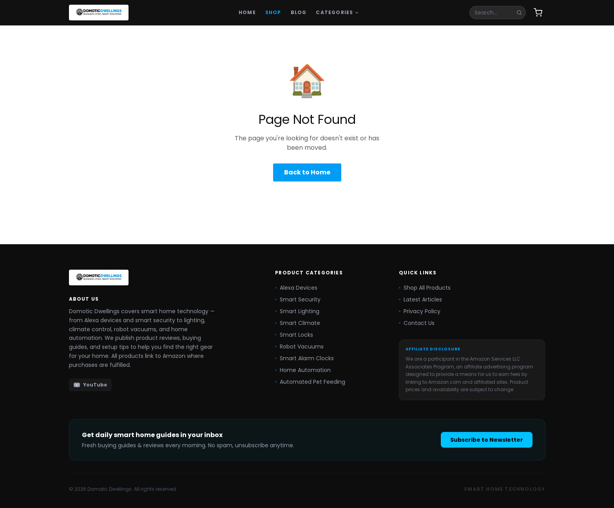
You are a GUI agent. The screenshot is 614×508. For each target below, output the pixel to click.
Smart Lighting (297, 311)
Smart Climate (297, 323)
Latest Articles (420, 299)
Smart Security (298, 299)
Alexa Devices (296, 288)
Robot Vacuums (299, 346)
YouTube (90, 384)
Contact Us (417, 323)
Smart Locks (294, 335)
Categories (337, 12)
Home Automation (303, 370)
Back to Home (307, 172)
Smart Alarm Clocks (304, 358)
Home (247, 12)
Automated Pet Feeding (310, 382)
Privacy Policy (419, 311)
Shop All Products (425, 288)
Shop (273, 12)
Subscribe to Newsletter (486, 440)
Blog (299, 12)
